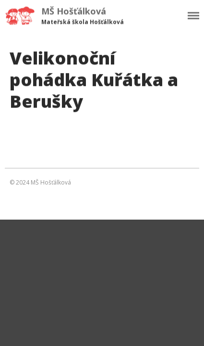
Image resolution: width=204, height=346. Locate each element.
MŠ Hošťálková (73, 11)
